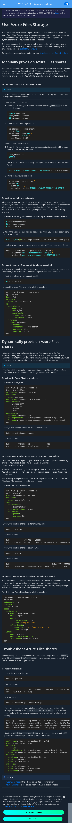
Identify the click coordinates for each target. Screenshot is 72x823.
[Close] (64, 806)
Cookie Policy (10, 815)
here (57, 13)
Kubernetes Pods (13, 782)
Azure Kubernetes (13, 785)
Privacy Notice (27, 815)
